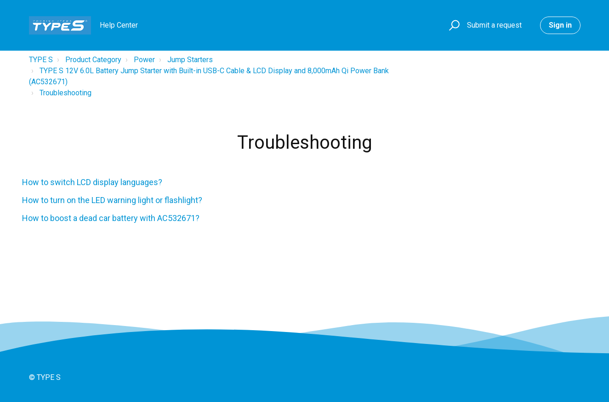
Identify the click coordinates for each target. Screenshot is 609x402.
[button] (453, 25)
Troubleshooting (65, 92)
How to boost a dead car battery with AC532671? (110, 218)
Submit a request (494, 25)
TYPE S (41, 59)
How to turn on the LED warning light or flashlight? (112, 200)
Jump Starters (190, 59)
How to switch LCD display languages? (92, 182)
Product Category (93, 59)
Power (144, 59)
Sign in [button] (560, 25)
